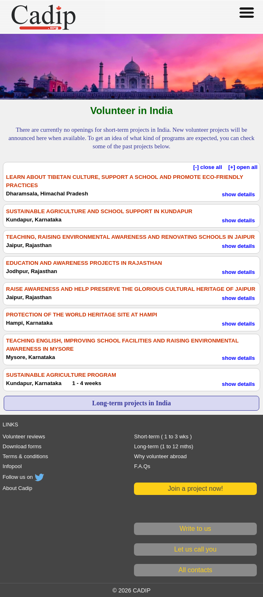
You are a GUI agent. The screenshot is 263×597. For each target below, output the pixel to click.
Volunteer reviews (23, 436)
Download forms (21, 446)
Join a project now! (195, 488)
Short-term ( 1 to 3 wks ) (162, 436)
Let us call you (195, 549)
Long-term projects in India (131, 403)
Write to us (195, 528)
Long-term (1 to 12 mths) (163, 446)
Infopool (12, 466)
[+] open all (243, 167)
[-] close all (207, 167)
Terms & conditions (25, 456)
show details (238, 194)
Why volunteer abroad (160, 456)
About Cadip (17, 488)
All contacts (196, 569)
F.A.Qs (142, 466)
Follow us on (23, 477)
